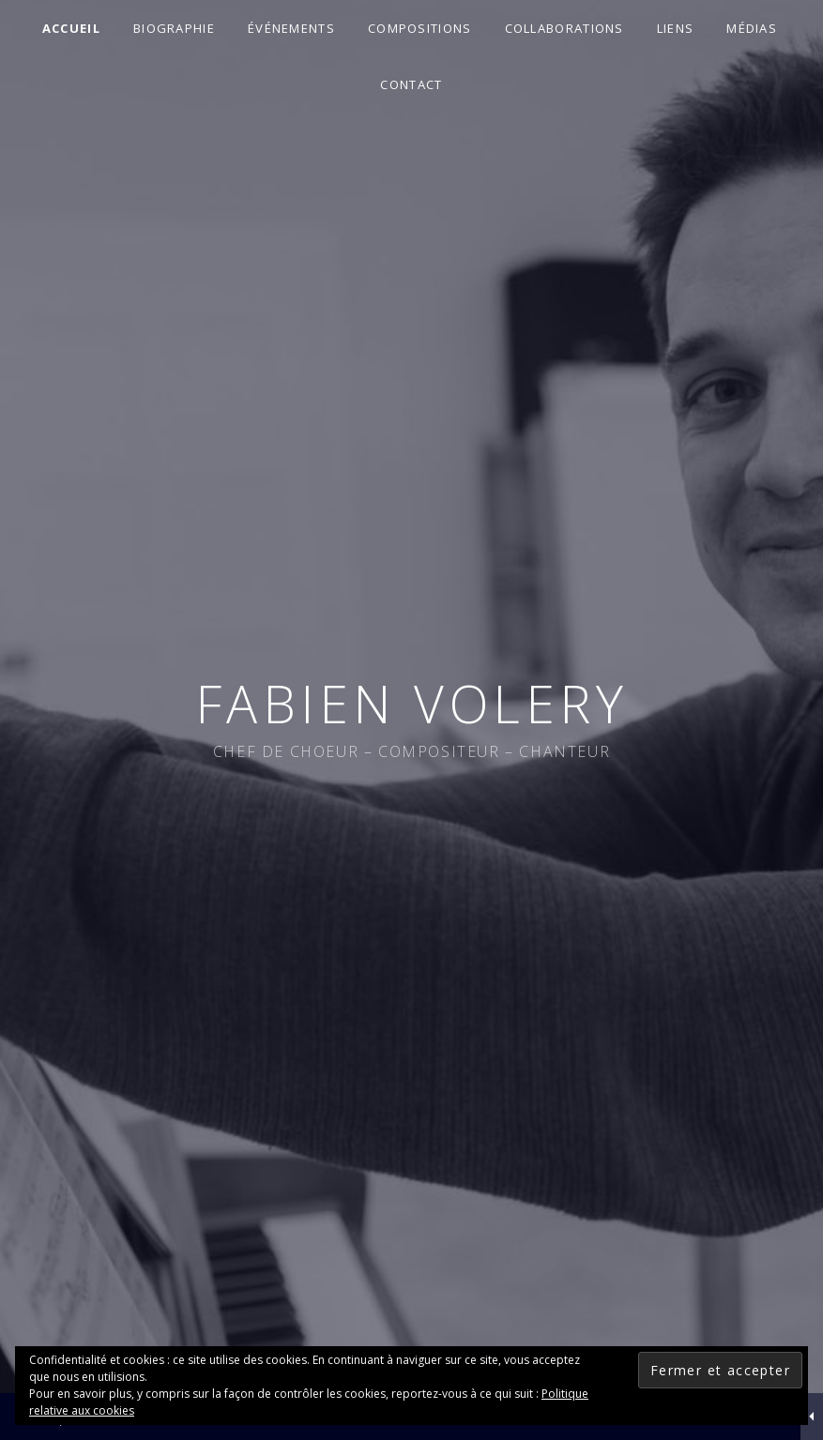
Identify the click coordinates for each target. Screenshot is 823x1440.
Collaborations (564, 28)
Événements (291, 28)
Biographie (174, 28)
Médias (751, 28)
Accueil (71, 28)
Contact (411, 84)
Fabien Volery (412, 703)
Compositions (420, 28)
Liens (675, 28)
